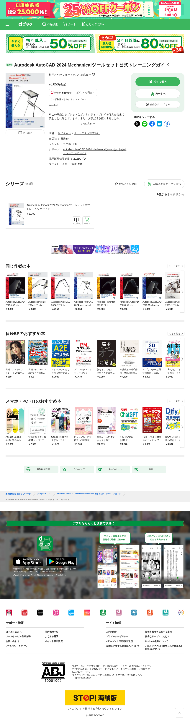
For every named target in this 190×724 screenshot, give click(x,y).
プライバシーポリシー (117, 636)
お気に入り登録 (128, 183)
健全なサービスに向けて (157, 636)
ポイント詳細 (84, 92)
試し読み (27, 133)
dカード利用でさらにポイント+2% (66, 99)
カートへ (160, 93)
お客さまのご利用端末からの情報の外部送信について (164, 647)
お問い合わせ (12, 641)
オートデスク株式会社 (78, 74)
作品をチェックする (160, 104)
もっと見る (174, 266)
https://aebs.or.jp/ (82, 677)
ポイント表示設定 (54, 641)
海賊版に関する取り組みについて (123, 646)
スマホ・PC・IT (72, 143)
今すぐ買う (160, 81)
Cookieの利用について (156, 641)
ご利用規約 (111, 632)
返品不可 (53, 105)
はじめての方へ (14, 632)
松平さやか (55, 74)
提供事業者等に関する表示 (158, 632)
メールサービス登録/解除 (18, 636)
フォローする (93, 75)
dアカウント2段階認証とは (119, 641)
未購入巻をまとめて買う (167, 183)
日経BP (64, 138)
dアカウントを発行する (81, 708)
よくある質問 (51, 636)
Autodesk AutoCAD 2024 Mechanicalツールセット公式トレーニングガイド (58, 207)
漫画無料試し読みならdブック (18, 494)
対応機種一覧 (51, 632)
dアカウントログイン (16, 646)
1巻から (162, 194)
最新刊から (177, 194)
